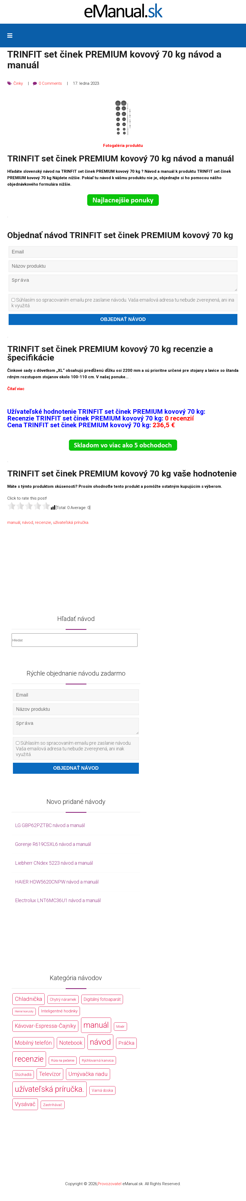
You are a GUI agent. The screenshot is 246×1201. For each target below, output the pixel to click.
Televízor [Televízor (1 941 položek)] (50, 1078)
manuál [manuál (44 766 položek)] (96, 1029)
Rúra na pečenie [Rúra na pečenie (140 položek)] (62, 1065)
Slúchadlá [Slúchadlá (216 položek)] (23, 1079)
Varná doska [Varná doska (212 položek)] (102, 1094)
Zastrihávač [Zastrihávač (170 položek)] (52, 1109)
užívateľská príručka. (71, 524)
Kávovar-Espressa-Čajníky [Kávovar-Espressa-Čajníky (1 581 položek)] (45, 1030)
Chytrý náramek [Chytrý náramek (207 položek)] (63, 1004)
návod (27, 524)
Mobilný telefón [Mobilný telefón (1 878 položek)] (33, 1047)
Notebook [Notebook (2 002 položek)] (70, 1047)
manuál (13, 524)
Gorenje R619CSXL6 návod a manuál (53, 848)
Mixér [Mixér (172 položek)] (120, 1031)
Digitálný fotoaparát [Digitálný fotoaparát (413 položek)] (102, 1003)
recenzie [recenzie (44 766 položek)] (29, 1063)
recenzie (43, 524)
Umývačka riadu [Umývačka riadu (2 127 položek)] (88, 1078)
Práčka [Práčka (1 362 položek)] (126, 1047)
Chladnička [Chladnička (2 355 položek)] (28, 1003)
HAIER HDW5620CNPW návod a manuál (57, 886)
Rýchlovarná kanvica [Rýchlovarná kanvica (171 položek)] (98, 1065)
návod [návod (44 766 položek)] (100, 1046)
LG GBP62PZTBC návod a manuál (50, 829)
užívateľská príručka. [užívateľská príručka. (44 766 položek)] (49, 1093)
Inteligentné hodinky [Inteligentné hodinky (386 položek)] (59, 1015)
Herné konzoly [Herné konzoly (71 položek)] (24, 1016)
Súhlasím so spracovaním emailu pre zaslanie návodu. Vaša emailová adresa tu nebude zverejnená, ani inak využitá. (123, 304)
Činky (18, 83)
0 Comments (50, 83)
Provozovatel (109, 1187)
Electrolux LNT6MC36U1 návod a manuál (58, 904)
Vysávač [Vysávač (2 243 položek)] (25, 1108)
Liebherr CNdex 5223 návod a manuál (54, 867)
